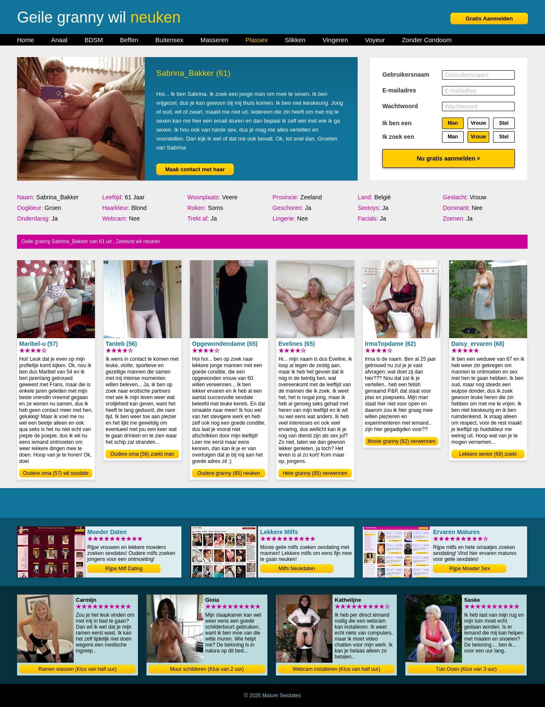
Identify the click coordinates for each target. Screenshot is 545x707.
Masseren (215, 39)
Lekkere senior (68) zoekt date (487, 454)
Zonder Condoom (427, 39)
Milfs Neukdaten (296, 569)
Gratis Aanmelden (489, 18)
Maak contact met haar (195, 169)
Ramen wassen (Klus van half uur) (77, 669)
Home (25, 39)
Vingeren (335, 39)
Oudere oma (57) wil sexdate (56, 473)
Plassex (257, 39)
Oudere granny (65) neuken (228, 473)
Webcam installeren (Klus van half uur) (336, 669)
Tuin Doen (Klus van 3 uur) (466, 669)
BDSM (93, 39)
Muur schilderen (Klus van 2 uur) (207, 669)
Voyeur (375, 39)
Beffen (129, 39)
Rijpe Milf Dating (123, 569)
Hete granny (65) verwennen (315, 473)
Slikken (295, 39)
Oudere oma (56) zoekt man (142, 454)
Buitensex (169, 39)
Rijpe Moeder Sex (469, 569)
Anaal (59, 39)
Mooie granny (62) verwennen (401, 441)
